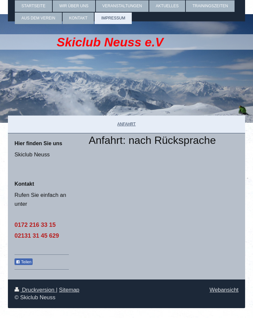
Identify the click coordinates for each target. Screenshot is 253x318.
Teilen (23, 262)
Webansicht (224, 290)
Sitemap (69, 290)
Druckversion (35, 290)
